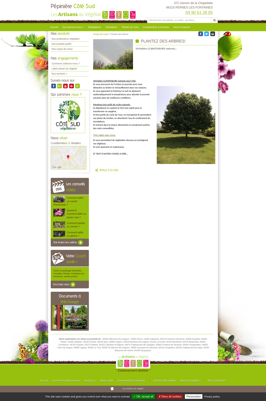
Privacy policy (212, 396)
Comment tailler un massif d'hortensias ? (68, 201)
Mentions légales (190, 380)
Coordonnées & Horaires (156, 27)
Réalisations (94, 27)
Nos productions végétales (66, 38)
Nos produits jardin (61, 44)
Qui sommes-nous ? (73, 27)
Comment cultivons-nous (67, 380)
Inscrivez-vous (64, 284)
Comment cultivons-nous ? (66, 63)
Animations (111, 27)
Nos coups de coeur (62, 49)
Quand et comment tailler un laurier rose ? (76, 214)
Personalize (194, 396)
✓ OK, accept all (143, 396)
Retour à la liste (109, 170)
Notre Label (107, 380)
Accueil (54, 27)
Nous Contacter (182, 27)
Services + (90, 380)
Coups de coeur (101, 34)
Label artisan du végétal (64, 68)
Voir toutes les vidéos (68, 242)
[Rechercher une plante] (179, 20)
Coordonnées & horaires (131, 380)
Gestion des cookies (165, 380)
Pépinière (73, 6)
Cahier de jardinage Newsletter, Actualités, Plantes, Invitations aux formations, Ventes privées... (68, 274)
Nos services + (59, 73)
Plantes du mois (130, 27)
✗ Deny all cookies (170, 396)
